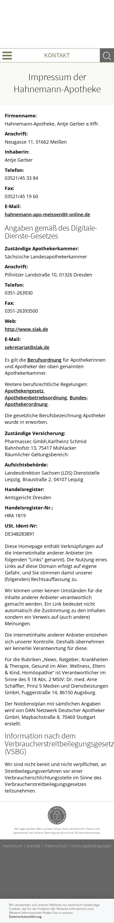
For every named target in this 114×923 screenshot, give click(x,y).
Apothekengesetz (24, 391)
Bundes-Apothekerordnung (46, 400)
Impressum (13, 845)
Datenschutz (56, 845)
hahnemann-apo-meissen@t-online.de (47, 214)
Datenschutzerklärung (25, 916)
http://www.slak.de (26, 329)
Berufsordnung (44, 360)
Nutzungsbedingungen (91, 845)
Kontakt (57, 55)
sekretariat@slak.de (27, 347)
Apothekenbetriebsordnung (36, 397)
